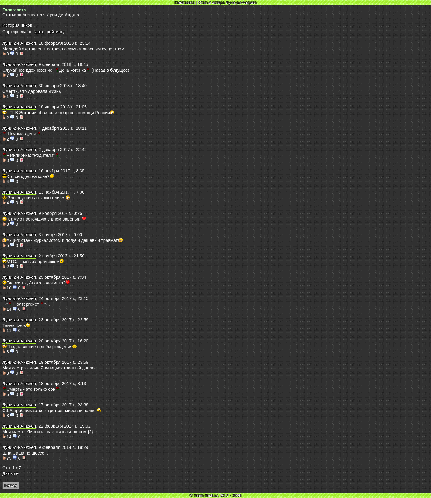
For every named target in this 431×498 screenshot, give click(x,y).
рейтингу (56, 31)
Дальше (10, 473)
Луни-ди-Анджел (19, 43)
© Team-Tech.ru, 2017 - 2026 (216, 495)
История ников (17, 25)
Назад (10, 485)
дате (39, 31)
